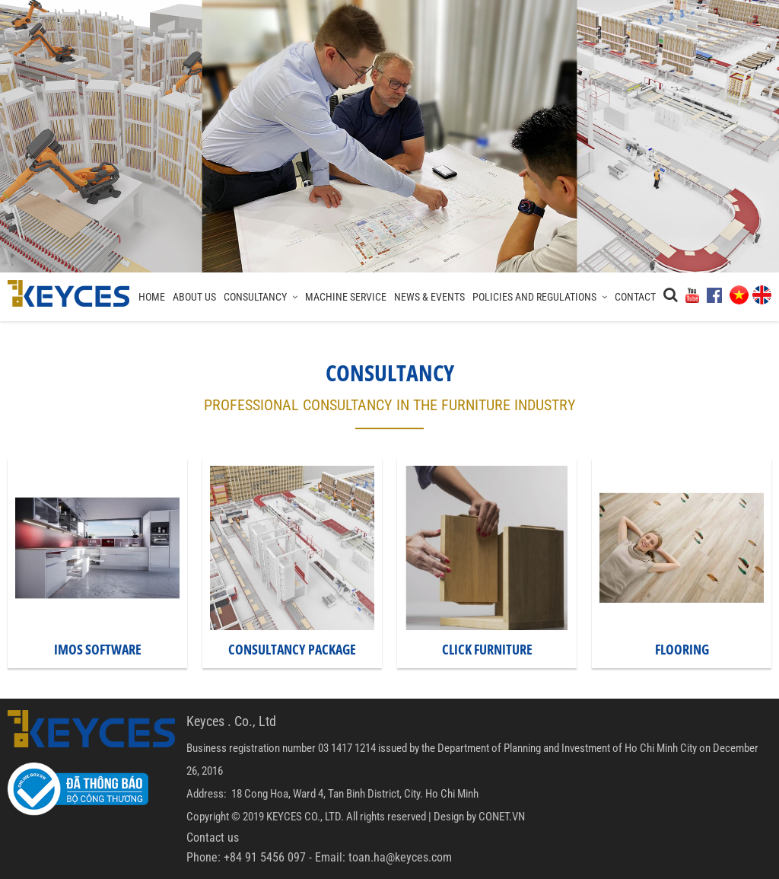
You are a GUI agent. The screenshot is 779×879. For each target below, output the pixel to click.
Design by (455, 816)
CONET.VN (502, 816)
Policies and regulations (539, 297)
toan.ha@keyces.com (400, 857)
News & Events (429, 297)
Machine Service (345, 297)
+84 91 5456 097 (265, 857)
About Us (194, 297)
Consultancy (260, 297)
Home (151, 297)
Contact (635, 297)
